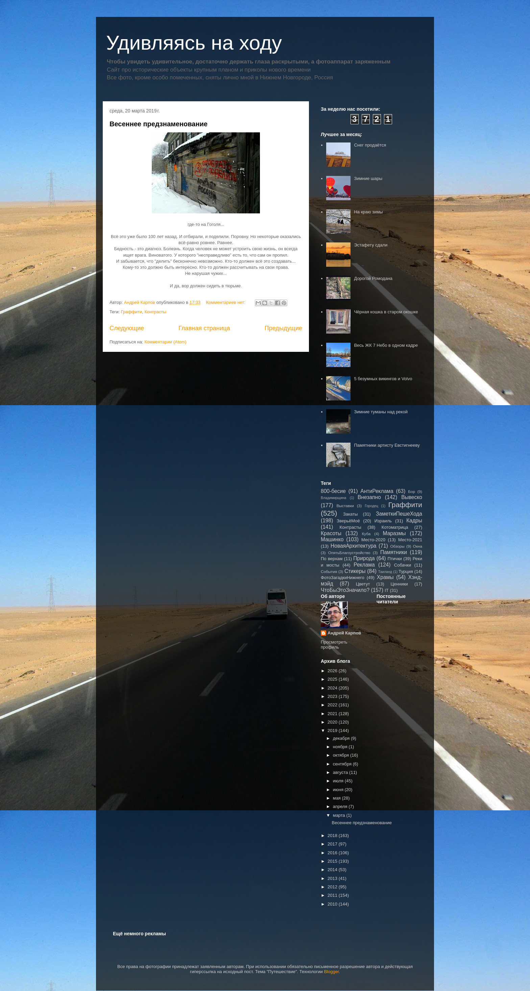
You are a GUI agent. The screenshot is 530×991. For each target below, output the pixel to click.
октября (341, 755)
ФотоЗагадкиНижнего (342, 577)
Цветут (363, 583)
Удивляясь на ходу (194, 42)
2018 (333, 835)
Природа (364, 558)
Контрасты (155, 311)
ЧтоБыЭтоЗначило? (345, 590)
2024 (333, 687)
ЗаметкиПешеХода (399, 514)
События (329, 571)
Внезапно (369, 497)
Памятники (393, 552)
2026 (333, 670)
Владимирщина (333, 498)
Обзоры (397, 546)
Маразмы (394, 533)
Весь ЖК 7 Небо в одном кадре (386, 345)
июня (339, 789)
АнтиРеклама (376, 491)
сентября (343, 763)
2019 (333, 730)
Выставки (345, 505)
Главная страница (204, 328)
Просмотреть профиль (334, 645)
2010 (333, 904)
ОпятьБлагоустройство (349, 552)
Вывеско (411, 497)
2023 (333, 696)
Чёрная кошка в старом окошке (386, 311)
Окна (417, 546)
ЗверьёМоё (348, 520)
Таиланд (385, 572)
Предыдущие (283, 328)
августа (341, 772)
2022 (333, 704)
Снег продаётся (370, 145)
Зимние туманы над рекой (380, 411)
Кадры (414, 520)
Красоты (331, 533)
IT (387, 590)
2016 (333, 852)
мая (337, 798)
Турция (406, 571)
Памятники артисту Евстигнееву (386, 445)
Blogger (331, 971)
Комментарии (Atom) (165, 341)
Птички (395, 558)
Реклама (364, 565)
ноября (341, 746)
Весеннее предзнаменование (159, 124)
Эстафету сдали (370, 244)
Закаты (350, 514)
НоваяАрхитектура (354, 546)
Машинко (332, 539)
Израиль (383, 520)
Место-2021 (410, 539)
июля (339, 780)
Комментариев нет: (226, 302)
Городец (371, 506)
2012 (333, 886)
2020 (333, 722)
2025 (333, 679)
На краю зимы (368, 211)
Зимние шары (368, 178)
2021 (333, 713)
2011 (333, 895)
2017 (333, 843)
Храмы (385, 577)
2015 (333, 861)
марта (339, 815)
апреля (341, 806)
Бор (411, 491)
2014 (333, 869)
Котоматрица (395, 527)
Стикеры (355, 571)
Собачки (402, 565)
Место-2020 (373, 539)
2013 (333, 878)
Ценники (399, 583)
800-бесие (333, 491)
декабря (342, 738)
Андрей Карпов (344, 632)
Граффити (131, 311)
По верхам (332, 558)
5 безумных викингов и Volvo (383, 378)
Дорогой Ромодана (373, 278)
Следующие (127, 328)
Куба (366, 533)
